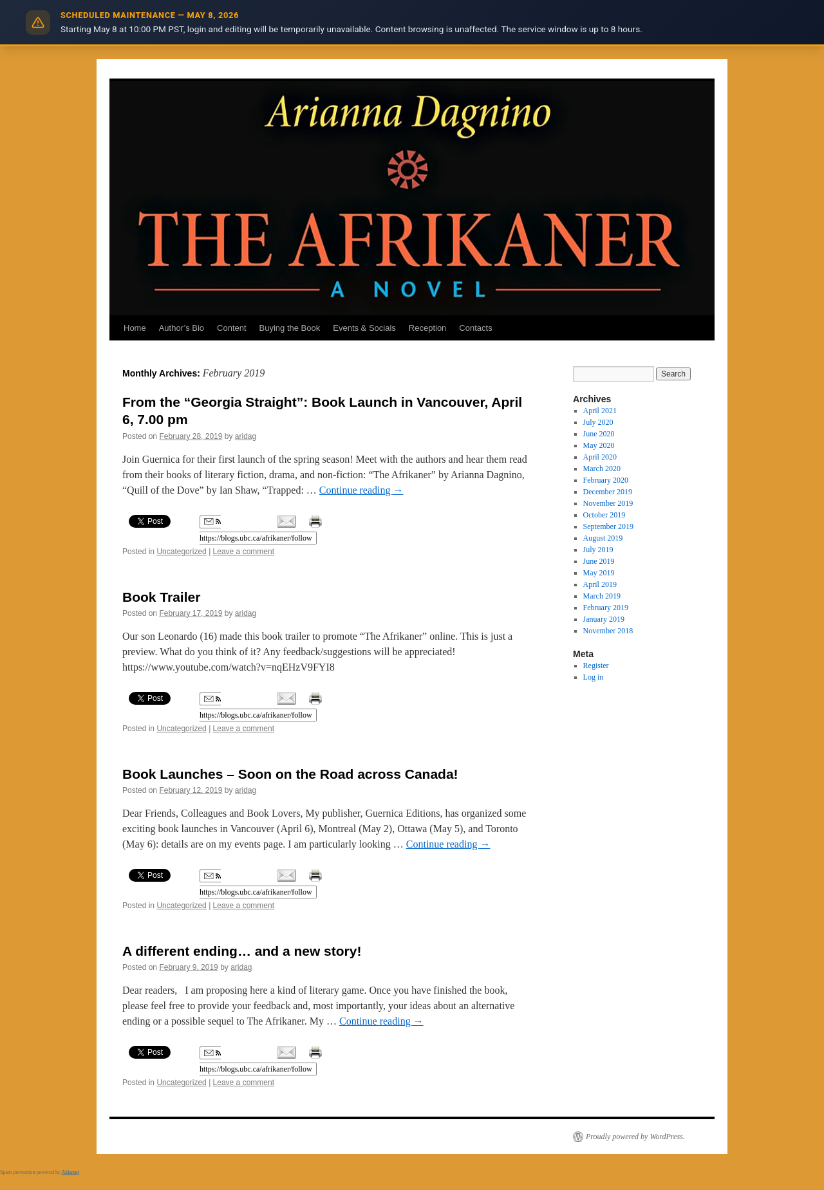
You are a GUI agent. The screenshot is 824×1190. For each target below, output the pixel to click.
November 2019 (608, 503)
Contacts (475, 328)
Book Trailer (161, 597)
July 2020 (598, 422)
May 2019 (599, 572)
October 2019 (604, 514)
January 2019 (603, 619)
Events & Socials (364, 328)
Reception (428, 328)
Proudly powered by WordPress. (635, 1136)
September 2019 (608, 526)
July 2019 (598, 549)
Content (232, 328)
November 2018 (608, 630)
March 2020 (602, 468)
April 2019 (600, 584)
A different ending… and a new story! (241, 951)
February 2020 (605, 480)
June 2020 (599, 433)
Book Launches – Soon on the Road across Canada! (290, 774)
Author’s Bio (181, 328)
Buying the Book (290, 328)
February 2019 (605, 607)
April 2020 (600, 456)
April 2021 (600, 410)
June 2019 (599, 561)
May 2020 (599, 445)
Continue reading (361, 490)
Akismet (70, 1172)
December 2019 (607, 491)
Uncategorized (181, 551)
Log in (593, 677)
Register (596, 665)
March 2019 (602, 595)
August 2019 (603, 538)
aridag (245, 436)
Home (135, 328)
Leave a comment (243, 551)
